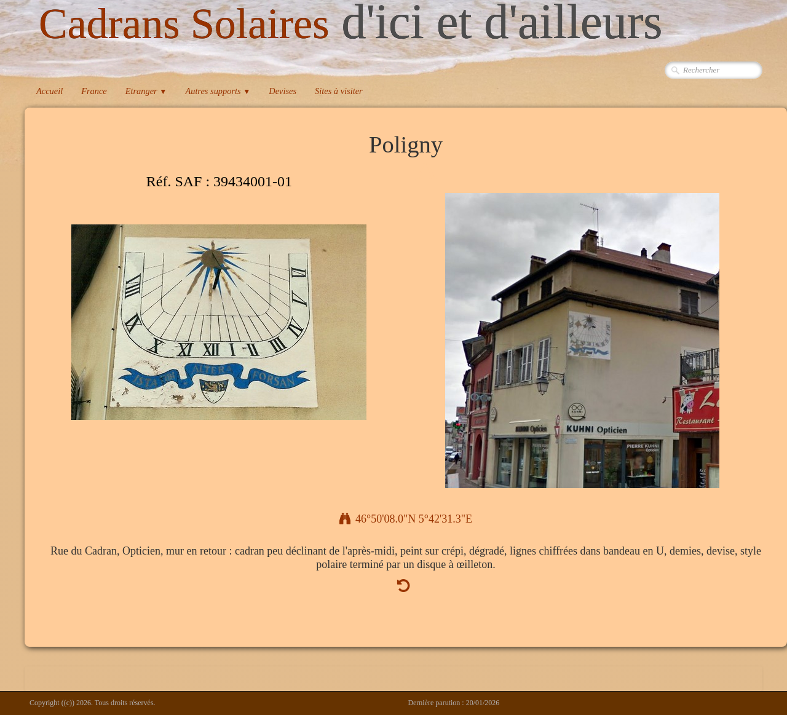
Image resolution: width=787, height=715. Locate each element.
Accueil (49, 91)
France (94, 91)
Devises (282, 91)
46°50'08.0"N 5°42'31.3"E (405, 519)
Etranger (146, 91)
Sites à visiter (339, 91)
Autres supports (217, 91)
